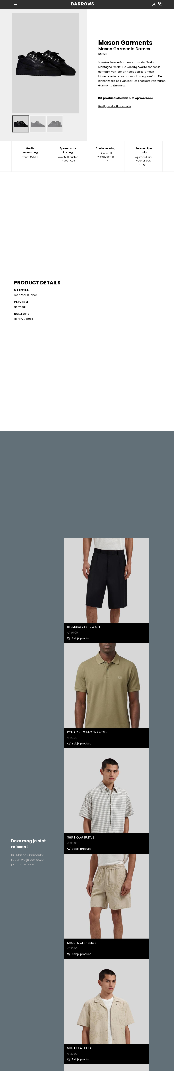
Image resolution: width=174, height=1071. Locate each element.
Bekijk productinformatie (114, 106)
